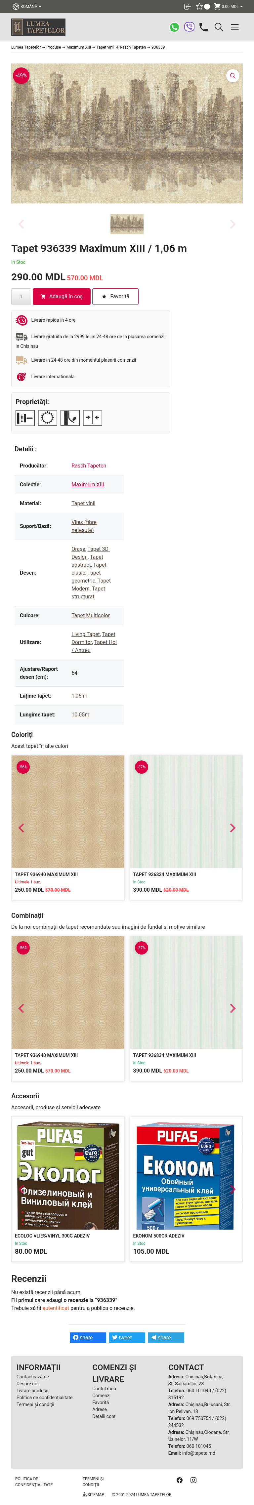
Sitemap (93, 1494)
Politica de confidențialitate (44, 1397)
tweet (122, 1337)
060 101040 (199, 1390)
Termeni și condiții (35, 1404)
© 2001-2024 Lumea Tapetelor (141, 1494)
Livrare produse (32, 1390)
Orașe (78, 549)
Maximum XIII (87, 484)
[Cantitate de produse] (21, 296)
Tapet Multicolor (90, 615)
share (83, 1337)
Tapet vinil (83, 503)
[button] (127, 224)
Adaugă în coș (62, 296)
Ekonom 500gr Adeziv (159, 1236)
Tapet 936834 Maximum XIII (164, 874)
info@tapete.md (198, 1453)
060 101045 (199, 1446)
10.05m (80, 715)
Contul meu (104, 1388)
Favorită (100, 1402)
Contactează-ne (33, 1376)
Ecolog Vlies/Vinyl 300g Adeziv (52, 1236)
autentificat (56, 1308)
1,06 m (79, 696)
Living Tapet (85, 634)
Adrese (99, 1409)
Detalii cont (103, 1416)
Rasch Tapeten (88, 466)
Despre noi (27, 1383)
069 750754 (199, 1418)
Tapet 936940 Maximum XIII (46, 874)
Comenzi (101, 1395)
